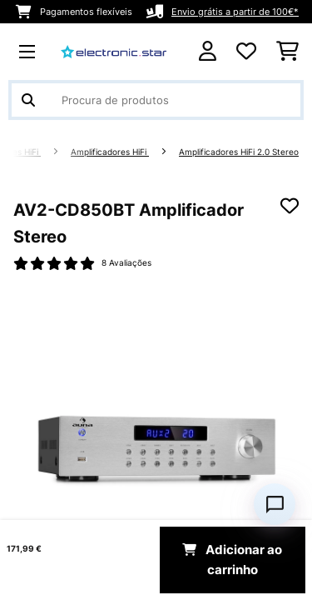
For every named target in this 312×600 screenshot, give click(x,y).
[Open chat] (274, 504)
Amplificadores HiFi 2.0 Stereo (239, 152)
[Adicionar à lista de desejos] (289, 206)
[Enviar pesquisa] (28, 100)
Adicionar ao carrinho (232, 560)
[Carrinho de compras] (287, 52)
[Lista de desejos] (246, 52)
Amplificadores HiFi (110, 152)
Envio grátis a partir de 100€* (235, 12)
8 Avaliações (126, 263)
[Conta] (207, 51)
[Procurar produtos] (156, 100)
